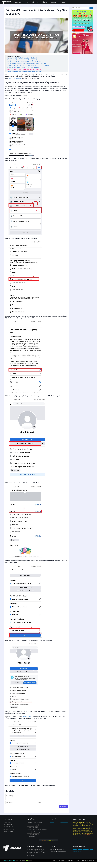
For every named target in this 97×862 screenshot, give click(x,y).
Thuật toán (29, 834)
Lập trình (18, 2)
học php (28, 832)
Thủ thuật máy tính (31, 836)
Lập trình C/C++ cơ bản (9, 826)
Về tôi (53, 860)
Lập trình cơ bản (38, 822)
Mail (91, 849)
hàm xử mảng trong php (37, 832)
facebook (13, 75)
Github (75, 849)
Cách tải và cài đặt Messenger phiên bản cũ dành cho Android (24, 62)
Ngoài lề (62, 2)
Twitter (75, 851)
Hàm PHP (41, 825)
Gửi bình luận (63, 806)
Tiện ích (44, 2)
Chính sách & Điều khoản (88, 860)
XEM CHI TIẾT (86, 834)
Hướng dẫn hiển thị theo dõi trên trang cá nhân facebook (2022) (25, 67)
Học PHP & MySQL (8, 824)
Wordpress (44, 829)
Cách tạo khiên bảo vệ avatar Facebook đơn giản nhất (22, 60)
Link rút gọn (70, 860)
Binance (80, 849)
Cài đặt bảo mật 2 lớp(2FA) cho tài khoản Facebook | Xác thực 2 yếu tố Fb (28, 65)
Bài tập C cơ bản (30, 827)
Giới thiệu (77, 860)
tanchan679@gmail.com (59, 849)
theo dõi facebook (28, 716)
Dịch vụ (53, 2)
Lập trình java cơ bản (8, 829)
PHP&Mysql (35, 825)
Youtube (80, 851)
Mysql (36, 827)
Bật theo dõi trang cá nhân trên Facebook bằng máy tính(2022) (24, 71)
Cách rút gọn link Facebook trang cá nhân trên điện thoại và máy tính (26, 63)
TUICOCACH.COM (14, 78)
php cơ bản (29, 825)
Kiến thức (35, 2)
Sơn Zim (52, 822)
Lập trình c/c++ (30, 822)
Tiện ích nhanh (7, 822)
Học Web (39, 829)
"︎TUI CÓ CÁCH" (31, 849)
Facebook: (52, 851)
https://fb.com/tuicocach (60, 851)
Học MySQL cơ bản (31, 829)
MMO (26, 2)
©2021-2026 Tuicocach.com (9, 860)
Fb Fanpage (86, 849)
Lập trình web (36, 834)
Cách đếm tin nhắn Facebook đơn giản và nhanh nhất (22, 58)
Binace (57, 821)
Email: (51, 849)
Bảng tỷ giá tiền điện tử (9, 831)
